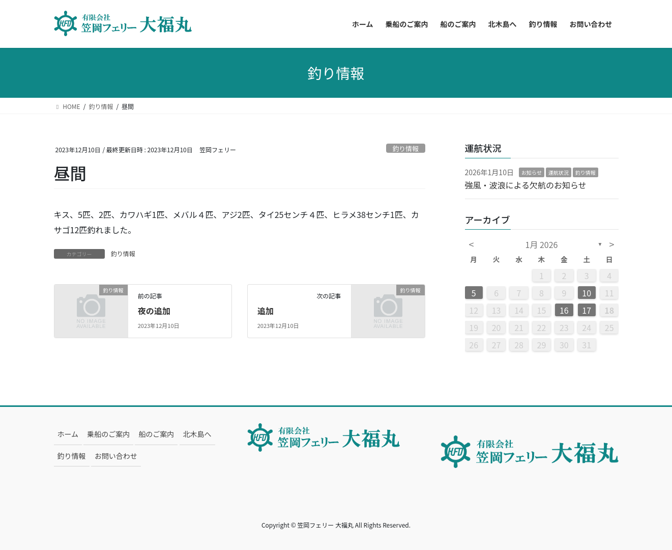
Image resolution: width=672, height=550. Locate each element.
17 (586, 310)
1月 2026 (541, 244)
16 (564, 310)
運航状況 (558, 172)
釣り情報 (406, 148)
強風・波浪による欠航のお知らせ (526, 185)
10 (586, 293)
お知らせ (531, 172)
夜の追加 (154, 311)
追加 (265, 311)
